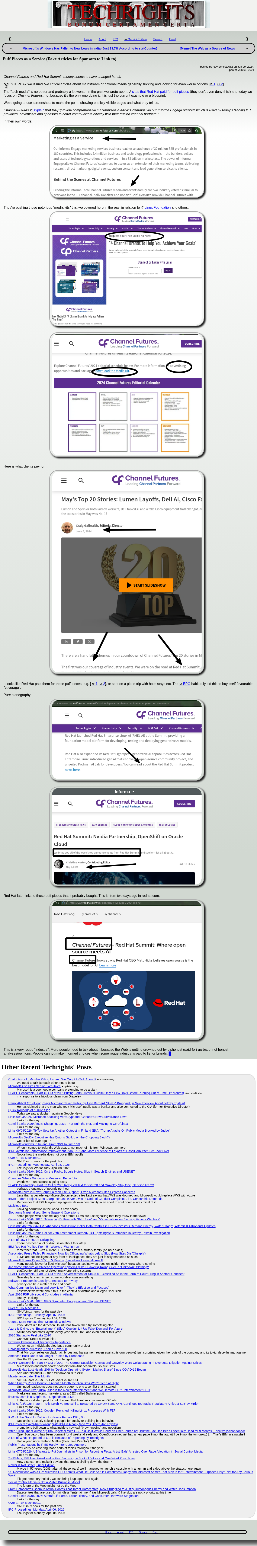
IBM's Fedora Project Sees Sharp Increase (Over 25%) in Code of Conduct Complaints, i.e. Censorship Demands (85, 1199)
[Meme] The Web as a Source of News (207, 48)
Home (88, 39)
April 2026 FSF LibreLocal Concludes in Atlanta (40, 1294)
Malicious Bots (18, 1205)
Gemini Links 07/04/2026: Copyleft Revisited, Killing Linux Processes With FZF (61, 1410)
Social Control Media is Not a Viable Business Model (44, 1482)
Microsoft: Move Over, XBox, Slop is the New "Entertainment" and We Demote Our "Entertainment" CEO (79, 1390)
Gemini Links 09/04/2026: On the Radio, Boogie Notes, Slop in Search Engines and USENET (71, 1171)
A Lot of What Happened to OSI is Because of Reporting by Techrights (56, 1438)
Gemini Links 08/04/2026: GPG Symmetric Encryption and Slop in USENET (59, 1301)
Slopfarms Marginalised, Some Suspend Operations (43, 1212)
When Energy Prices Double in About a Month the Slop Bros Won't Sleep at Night (63, 1383)
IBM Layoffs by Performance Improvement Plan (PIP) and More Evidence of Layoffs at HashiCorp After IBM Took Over (88, 1151)
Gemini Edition (137, 39)
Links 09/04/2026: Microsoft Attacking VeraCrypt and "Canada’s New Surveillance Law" (67, 1117)
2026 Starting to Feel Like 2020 (29, 1335)
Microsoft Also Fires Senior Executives (34, 1086)
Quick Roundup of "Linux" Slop (29, 1110)
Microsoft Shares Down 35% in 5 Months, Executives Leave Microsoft (55, 1260)
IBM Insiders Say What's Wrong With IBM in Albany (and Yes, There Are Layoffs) (63, 1424)
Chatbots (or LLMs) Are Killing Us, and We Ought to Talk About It (52, 1079)
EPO (186, 684)
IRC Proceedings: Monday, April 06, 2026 (36, 1509)
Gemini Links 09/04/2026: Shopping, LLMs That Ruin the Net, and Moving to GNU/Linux (68, 1123)
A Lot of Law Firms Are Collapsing (31, 1239)
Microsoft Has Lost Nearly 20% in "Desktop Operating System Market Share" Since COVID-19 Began (77, 1369)
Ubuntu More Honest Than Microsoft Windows (39, 1321)
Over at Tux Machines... (24, 1158)
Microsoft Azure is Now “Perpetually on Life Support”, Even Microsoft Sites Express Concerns (71, 1192)
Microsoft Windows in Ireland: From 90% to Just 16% (44, 1144)
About (102, 39)
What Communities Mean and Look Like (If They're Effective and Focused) (58, 1287)
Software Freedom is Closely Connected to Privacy (43, 1280)
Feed (172, 39)
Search (157, 39)
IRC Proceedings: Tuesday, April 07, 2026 (36, 1315)
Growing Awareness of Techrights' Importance (39, 1342)
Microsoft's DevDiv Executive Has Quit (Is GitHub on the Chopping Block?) (59, 1137)
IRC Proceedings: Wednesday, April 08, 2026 (39, 1164)
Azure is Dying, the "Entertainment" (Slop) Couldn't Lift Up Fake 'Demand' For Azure (65, 1328)
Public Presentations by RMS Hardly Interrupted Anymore (47, 1444)
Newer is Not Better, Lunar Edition (31, 1465)
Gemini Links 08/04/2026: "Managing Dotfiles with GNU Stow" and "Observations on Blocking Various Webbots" (84, 1219)
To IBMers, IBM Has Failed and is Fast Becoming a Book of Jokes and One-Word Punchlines (71, 1458)
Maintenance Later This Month (29, 1376)
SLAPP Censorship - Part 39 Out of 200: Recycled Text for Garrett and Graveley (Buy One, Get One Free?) (81, 1185)
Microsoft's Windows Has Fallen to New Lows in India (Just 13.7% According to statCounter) (90, 48)
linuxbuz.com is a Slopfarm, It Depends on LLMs (41, 1397)
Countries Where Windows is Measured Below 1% (42, 1178)
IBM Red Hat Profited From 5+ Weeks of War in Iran (43, 1246)
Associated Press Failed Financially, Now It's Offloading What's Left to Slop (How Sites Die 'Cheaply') (77, 1253)
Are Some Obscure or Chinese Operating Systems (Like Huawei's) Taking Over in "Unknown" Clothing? (78, 1267)
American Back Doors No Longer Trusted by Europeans (46, 1356)
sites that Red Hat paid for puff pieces (160, 91)
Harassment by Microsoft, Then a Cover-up (37, 1349)
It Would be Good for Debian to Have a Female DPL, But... (48, 1417)
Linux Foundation (158, 207)
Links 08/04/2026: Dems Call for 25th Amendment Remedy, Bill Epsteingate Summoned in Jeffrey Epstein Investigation (89, 1233)
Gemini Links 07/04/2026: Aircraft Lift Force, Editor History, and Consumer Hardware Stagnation (73, 1496)
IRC (115, 39)
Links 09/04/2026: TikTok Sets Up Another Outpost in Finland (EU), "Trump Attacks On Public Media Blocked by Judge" (89, 1130)
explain (38, 110)
